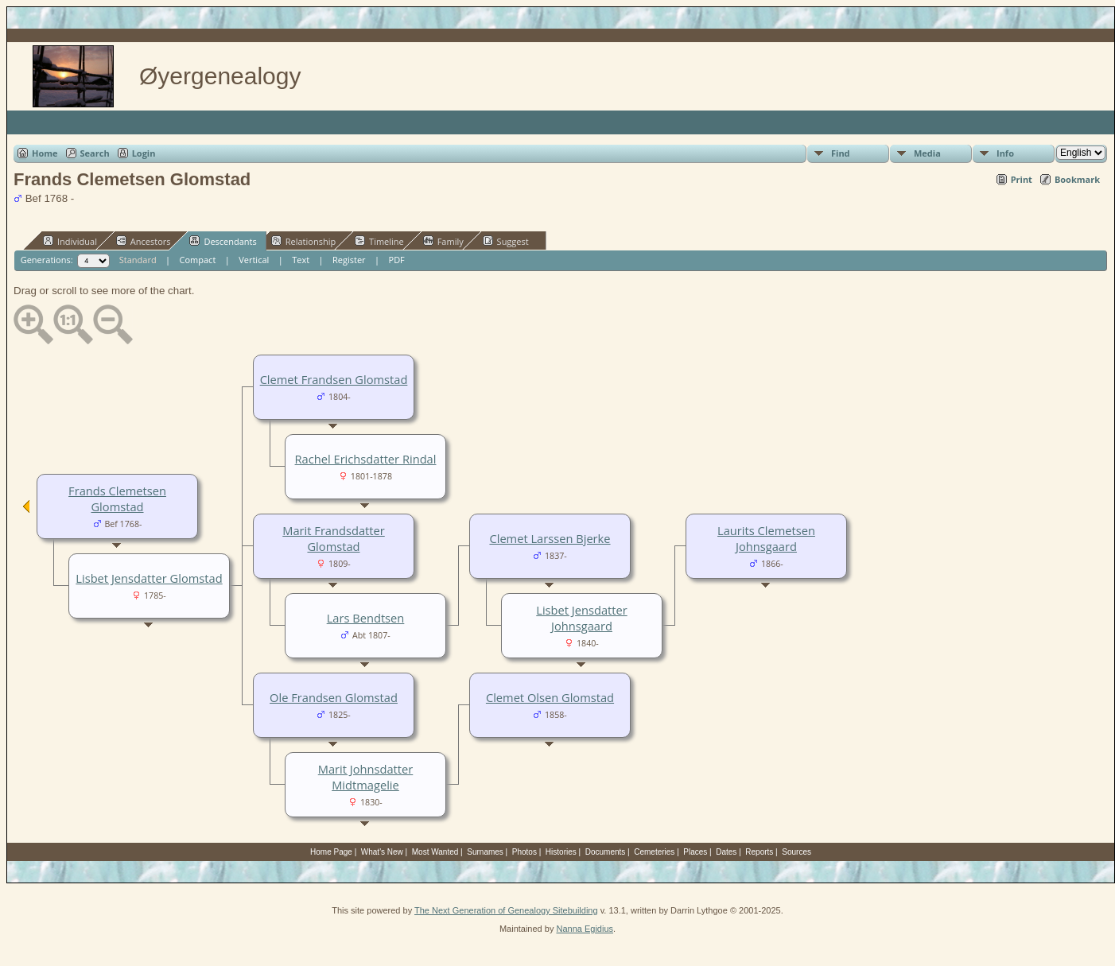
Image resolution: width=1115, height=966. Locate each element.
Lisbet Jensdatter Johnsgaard (581, 618)
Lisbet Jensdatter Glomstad (149, 578)
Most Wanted (435, 852)
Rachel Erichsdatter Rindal (366, 459)
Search (95, 153)
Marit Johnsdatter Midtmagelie (366, 777)
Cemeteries (654, 852)
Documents (605, 852)
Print (1021, 179)
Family (443, 241)
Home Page (331, 852)
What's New (382, 852)
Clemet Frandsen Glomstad (334, 379)
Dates (726, 852)
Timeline (379, 241)
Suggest (506, 241)
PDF (397, 260)
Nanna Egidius (584, 928)
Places (695, 852)
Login (144, 153)
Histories (561, 852)
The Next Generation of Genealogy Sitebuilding (506, 910)
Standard (138, 260)
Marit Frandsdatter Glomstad (333, 538)
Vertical (254, 260)
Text (300, 260)
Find (840, 153)
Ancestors (143, 241)
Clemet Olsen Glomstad (550, 697)
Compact (198, 260)
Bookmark (1077, 179)
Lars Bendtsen (366, 618)
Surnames (485, 852)
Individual (70, 241)
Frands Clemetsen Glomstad (117, 498)
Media (927, 153)
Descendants (222, 241)
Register (349, 260)
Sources (796, 852)
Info (1005, 153)
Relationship (303, 241)
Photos (524, 852)
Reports (759, 852)
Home (45, 153)
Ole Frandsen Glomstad (334, 697)
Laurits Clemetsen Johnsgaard (766, 538)
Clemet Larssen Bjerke (549, 538)
